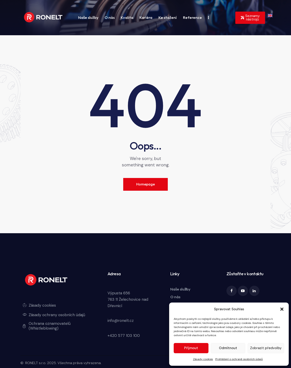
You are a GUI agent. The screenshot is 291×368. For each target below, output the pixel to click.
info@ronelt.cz (121, 320)
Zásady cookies (203, 359)
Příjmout (191, 348)
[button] (282, 309)
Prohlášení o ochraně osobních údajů (239, 359)
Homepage (145, 184)
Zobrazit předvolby (266, 348)
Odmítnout (228, 348)
